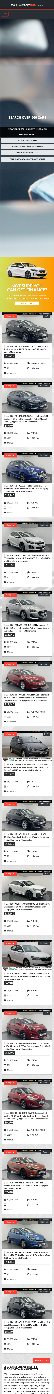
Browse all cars (41, 1361)
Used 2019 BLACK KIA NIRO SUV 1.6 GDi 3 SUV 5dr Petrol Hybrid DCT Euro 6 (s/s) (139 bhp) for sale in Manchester (26, 349)
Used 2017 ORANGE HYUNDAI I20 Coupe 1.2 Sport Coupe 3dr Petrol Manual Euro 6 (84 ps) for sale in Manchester (26, 1186)
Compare (10, 316)
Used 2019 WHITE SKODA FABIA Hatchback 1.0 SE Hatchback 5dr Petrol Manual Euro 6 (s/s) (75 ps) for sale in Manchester (27, 976)
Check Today (27, 303)
